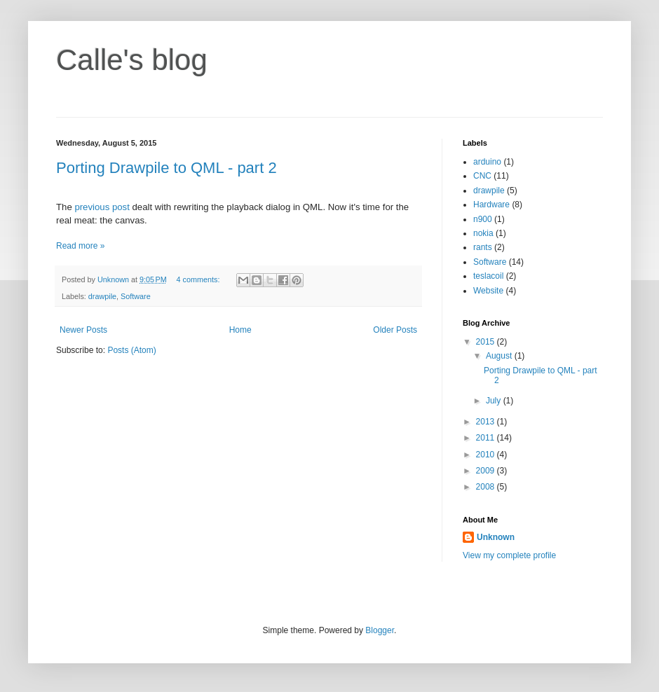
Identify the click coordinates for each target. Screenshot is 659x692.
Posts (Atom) (131, 350)
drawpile (102, 296)
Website (488, 291)
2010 (486, 454)
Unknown (496, 537)
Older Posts (395, 330)
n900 (482, 219)
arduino (487, 162)
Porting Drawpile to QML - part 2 (166, 168)
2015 (486, 342)
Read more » (80, 246)
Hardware (491, 204)
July (494, 401)
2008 (486, 487)
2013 (486, 422)
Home (240, 330)
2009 (486, 471)
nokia (483, 233)
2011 (486, 438)
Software (136, 296)
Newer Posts (83, 330)
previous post (101, 207)
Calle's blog (132, 59)
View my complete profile (509, 555)
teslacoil (488, 276)
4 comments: (199, 279)
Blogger (379, 630)
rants (482, 247)
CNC (482, 176)
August (500, 356)
